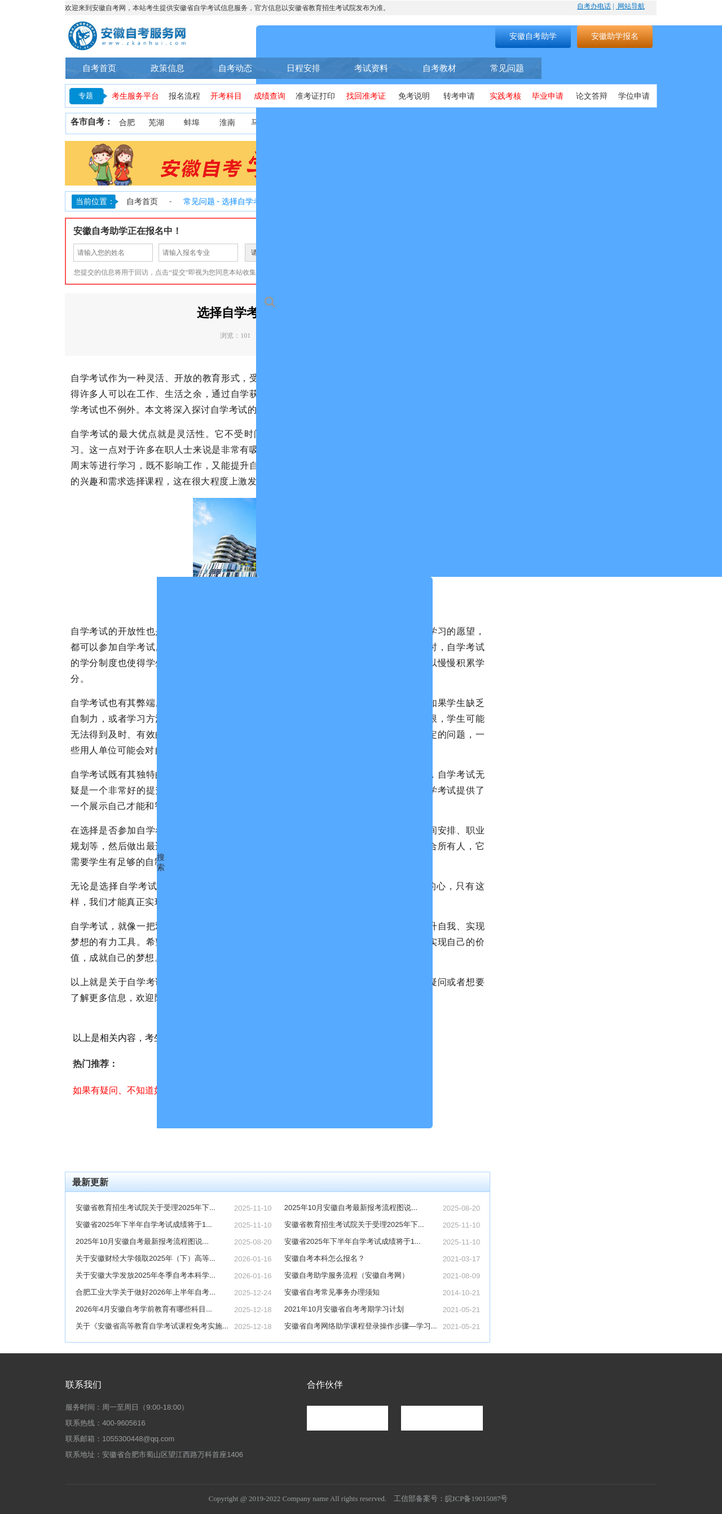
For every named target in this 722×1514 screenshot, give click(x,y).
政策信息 (167, 68)
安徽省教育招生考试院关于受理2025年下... (145, 1207)
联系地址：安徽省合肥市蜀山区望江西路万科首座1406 (154, 1454)
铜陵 (369, 122)
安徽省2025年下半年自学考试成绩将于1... (144, 1224)
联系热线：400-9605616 (105, 1423)
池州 (642, 122)
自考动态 (235, 68)
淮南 (227, 122)
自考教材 (439, 68)
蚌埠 (192, 122)
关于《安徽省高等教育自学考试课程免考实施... (152, 1326)
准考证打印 (315, 96)
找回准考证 (366, 96)
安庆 (334, 122)
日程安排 (303, 68)
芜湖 (156, 122)
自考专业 (569, 68)
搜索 (415, 36)
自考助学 (628, 68)
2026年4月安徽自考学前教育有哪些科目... (144, 1309)
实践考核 (505, 96)
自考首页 (99, 68)
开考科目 (226, 96)
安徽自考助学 (533, 36)
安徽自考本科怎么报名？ (324, 1258)
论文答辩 (591, 96)
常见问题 (507, 68)
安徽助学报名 (615, 36)
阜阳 (475, 122)
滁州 (440, 122)
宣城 (611, 122)
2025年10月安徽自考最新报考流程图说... (142, 1241)
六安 (576, 122)
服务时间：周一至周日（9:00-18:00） (126, 1407)
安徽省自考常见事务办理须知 (332, 1292)
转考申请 (459, 96)
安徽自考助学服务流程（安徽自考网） (346, 1275)
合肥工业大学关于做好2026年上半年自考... (145, 1292)
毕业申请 (547, 96)
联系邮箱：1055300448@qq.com (119, 1438)
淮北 (298, 122)
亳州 (508, 122)
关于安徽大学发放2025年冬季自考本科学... (145, 1275)
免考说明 (414, 96)
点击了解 (446, 1133)
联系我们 (83, 1384)
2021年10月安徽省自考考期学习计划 (344, 1309)
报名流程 (184, 96)
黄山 (405, 122)
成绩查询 (269, 96)
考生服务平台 (135, 96)
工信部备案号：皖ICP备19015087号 (451, 1498)
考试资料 (371, 68)
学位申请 (634, 96)
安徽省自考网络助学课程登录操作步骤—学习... (360, 1326)
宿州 (541, 122)
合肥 (127, 122)
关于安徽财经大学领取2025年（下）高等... (145, 1258)
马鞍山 (263, 122)
